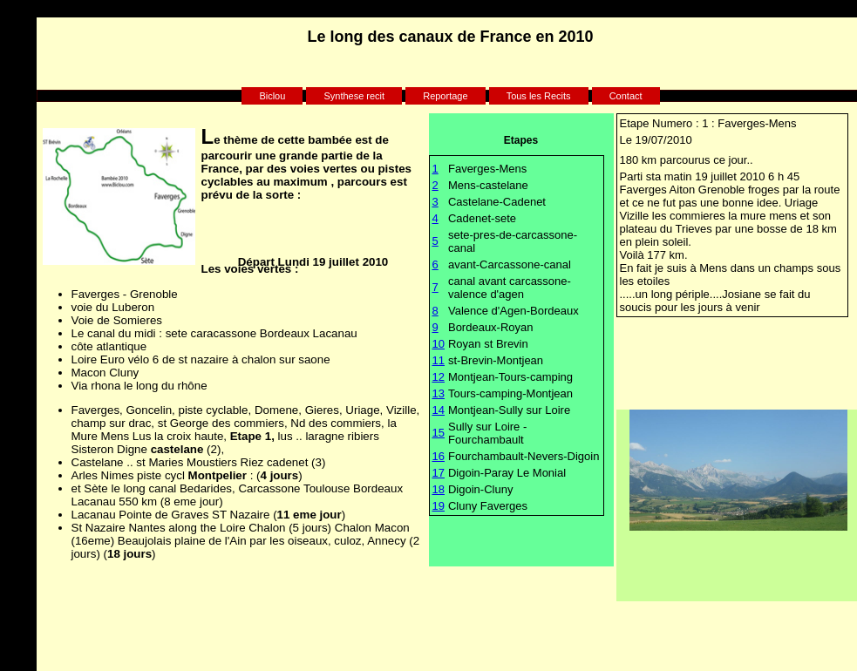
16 (438, 456)
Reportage (445, 96)
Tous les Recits (539, 96)
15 (438, 432)
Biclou (272, 96)
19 (438, 505)
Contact (626, 96)
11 (438, 360)
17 (438, 472)
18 (438, 489)
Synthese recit (353, 96)
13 (438, 393)
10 (438, 343)
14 (438, 410)
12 (438, 376)
